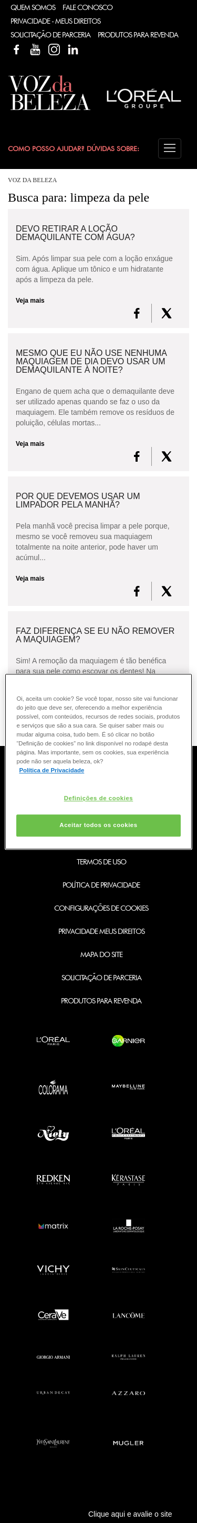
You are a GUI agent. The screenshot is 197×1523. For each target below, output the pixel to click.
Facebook (16, 49)
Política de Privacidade (101, 885)
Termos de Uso (101, 862)
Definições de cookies (98, 798)
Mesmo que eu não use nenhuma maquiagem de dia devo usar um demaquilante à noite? (91, 361)
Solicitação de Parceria (50, 35)
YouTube (35, 49)
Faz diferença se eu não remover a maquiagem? (95, 635)
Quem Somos (33, 7)
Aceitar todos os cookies (98, 825)
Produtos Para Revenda (138, 35)
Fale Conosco (87, 7)
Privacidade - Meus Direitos (55, 21)
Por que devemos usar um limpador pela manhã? (78, 500)
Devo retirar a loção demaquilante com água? (75, 233)
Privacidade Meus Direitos (101, 931)
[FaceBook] (137, 313)
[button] (169, 148)
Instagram (54, 49)
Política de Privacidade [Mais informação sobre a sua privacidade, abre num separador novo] (51, 770)
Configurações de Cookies (101, 908)
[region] (98, 761)
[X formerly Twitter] (166, 313)
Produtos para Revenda (101, 1001)
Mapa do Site (101, 954)
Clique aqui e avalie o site (130, 1514)
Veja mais (30, 300)
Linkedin (73, 49)
